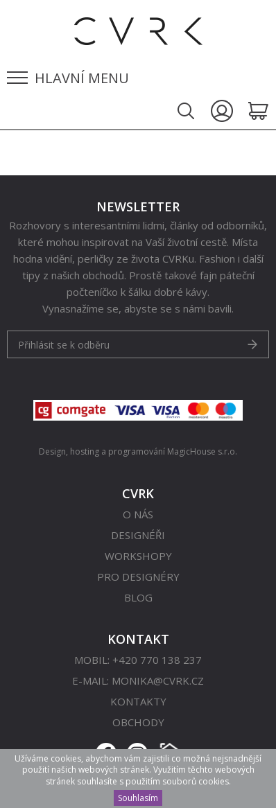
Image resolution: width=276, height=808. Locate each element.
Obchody (138, 722)
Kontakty (138, 701)
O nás (138, 514)
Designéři (138, 535)
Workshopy (138, 556)
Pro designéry (138, 576)
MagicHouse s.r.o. (202, 451)
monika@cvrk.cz (158, 680)
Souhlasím (138, 798)
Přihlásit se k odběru (64, 344)
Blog (138, 597)
